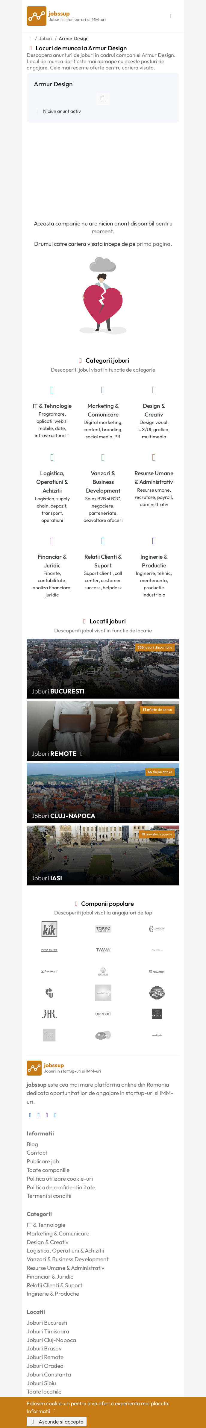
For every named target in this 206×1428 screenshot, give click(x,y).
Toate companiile (48, 1169)
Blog (32, 1144)
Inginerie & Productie (154, 561)
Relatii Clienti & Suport (103, 561)
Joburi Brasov (44, 1348)
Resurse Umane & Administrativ (153, 477)
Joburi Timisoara (48, 1331)
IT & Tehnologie (52, 405)
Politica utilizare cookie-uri (60, 1178)
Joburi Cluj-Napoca (51, 1340)
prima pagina (153, 243)
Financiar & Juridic (52, 561)
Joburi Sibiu (41, 1383)
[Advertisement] (103, 167)
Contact (37, 1152)
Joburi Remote (45, 1357)
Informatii (42, 1411)
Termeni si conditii (49, 1195)
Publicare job (43, 1161)
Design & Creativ (154, 410)
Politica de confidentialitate (61, 1187)
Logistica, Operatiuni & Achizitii (52, 482)
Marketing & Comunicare (103, 410)
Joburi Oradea (45, 1365)
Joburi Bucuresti (47, 1322)
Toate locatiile (44, 1391)
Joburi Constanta (49, 1374)
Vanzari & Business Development (103, 482)
